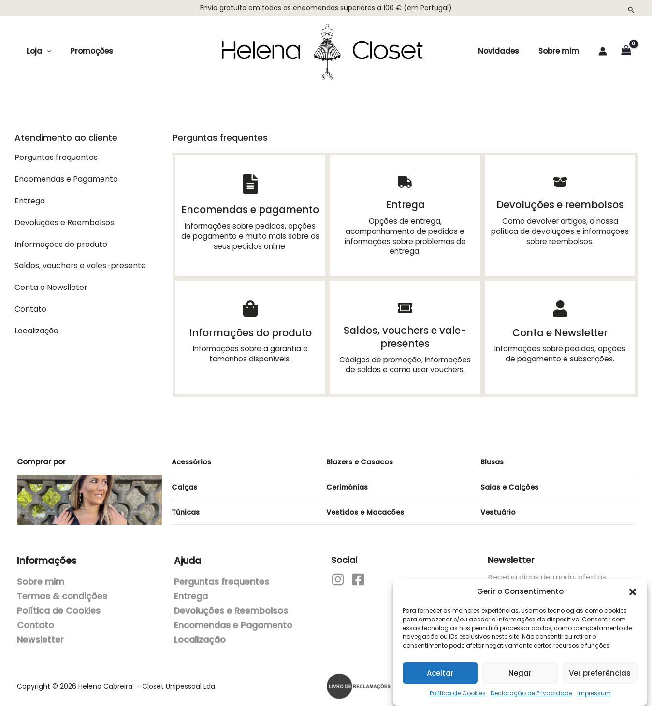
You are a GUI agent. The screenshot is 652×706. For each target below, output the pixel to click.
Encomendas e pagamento (250, 209)
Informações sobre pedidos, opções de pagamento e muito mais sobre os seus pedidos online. (250, 234)
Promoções (84, 51)
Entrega (405, 204)
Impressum (594, 688)
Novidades (510, 51)
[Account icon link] (602, 51)
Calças (185, 482)
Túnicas (187, 507)
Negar (520, 668)
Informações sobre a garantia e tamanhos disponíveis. (250, 350)
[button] (633, 587)
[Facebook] (358, 574)
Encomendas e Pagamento (233, 620)
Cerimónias (348, 482)
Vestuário (498, 507)
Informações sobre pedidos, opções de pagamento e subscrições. (560, 350)
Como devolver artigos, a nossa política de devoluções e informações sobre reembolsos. (560, 229)
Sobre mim (559, 51)
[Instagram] (338, 574)
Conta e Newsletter (560, 330)
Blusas (493, 457)
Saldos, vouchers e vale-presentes (405, 334)
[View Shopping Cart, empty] (626, 51)
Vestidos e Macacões (366, 507)
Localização (200, 635)
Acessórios (192, 457)
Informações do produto (250, 330)
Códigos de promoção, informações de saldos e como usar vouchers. (405, 360)
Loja (36, 51)
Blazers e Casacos (361, 457)
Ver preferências (600, 668)
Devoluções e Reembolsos (231, 606)
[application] (44, 51)
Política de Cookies (458, 688)
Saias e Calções (510, 482)
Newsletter (40, 635)
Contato (35, 620)
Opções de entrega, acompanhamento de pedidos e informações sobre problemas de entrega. (405, 234)
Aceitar (440, 668)
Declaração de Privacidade (531, 688)
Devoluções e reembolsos (560, 204)
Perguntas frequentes (221, 577)
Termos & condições (62, 591)
